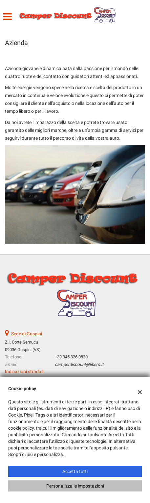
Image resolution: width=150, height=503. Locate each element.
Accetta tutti (75, 471)
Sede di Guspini (26, 333)
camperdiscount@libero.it (79, 364)
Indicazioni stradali (24, 371)
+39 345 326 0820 (71, 356)
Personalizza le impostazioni (75, 486)
